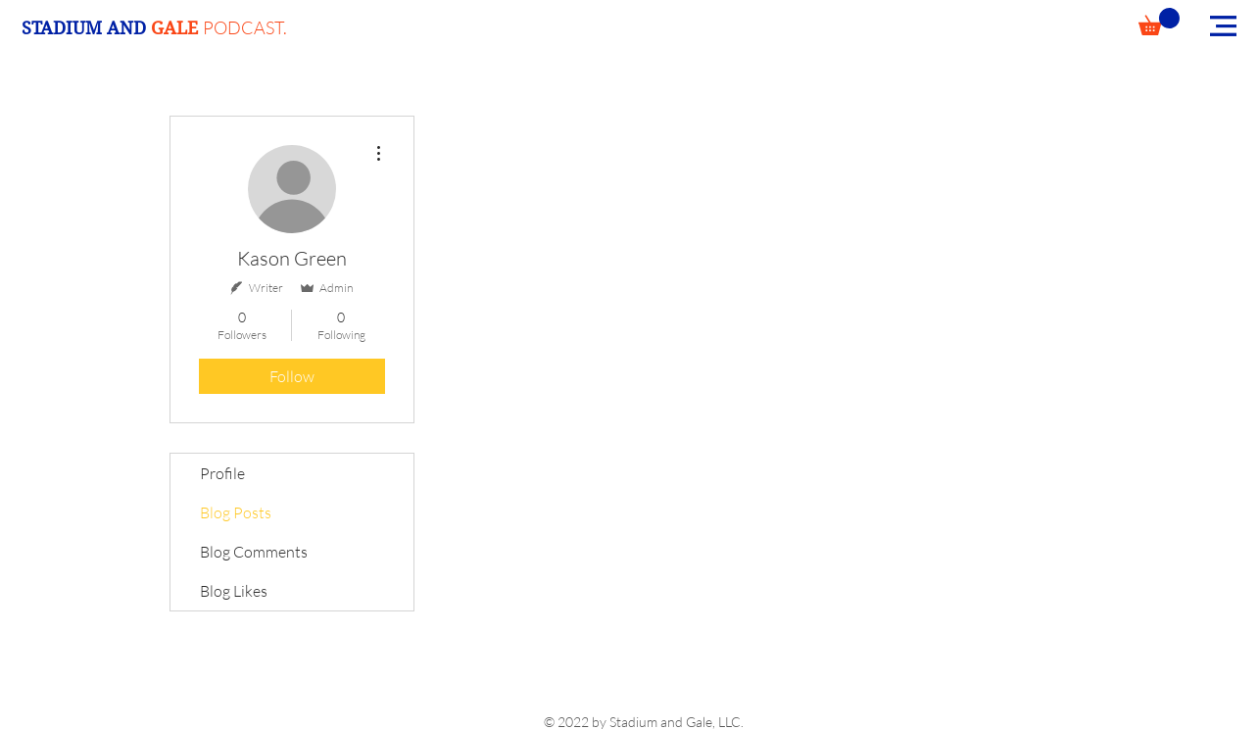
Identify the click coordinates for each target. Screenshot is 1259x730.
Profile (222, 473)
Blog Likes (233, 591)
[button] (1159, 21)
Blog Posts (235, 512)
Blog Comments (254, 551)
